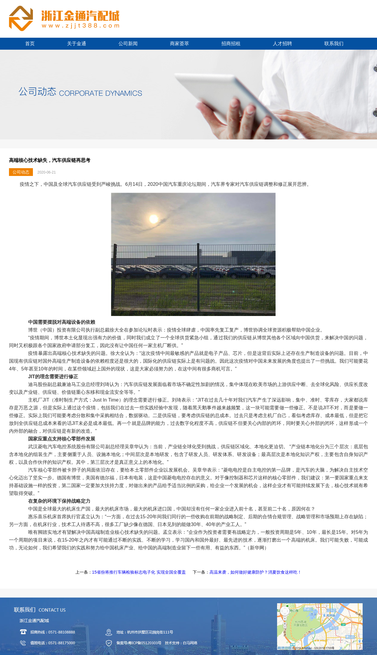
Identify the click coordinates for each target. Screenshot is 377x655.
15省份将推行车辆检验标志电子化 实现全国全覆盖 (139, 572)
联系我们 (333, 43)
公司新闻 (128, 43)
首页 (30, 43)
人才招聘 (282, 43)
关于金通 (76, 43)
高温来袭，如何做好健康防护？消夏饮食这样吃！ (255, 572)
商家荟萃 (179, 43)
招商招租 (231, 43)
